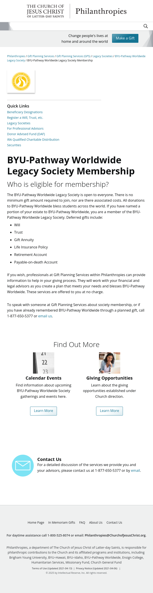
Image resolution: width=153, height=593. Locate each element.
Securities (14, 145)
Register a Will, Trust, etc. (25, 117)
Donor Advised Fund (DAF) (26, 134)
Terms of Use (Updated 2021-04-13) (52, 568)
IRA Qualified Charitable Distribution (33, 139)
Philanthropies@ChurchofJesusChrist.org (115, 535)
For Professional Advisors (25, 128)
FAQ (82, 522)
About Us (96, 522)
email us (45, 316)
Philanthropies (76, 11)
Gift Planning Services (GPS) (73, 56)
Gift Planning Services (41, 56)
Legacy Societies (103, 56)
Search (146, 26)
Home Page (36, 522)
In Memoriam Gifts (61, 522)
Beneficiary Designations (25, 112)
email (135, 470)
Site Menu (4, 26)
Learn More (43, 410)
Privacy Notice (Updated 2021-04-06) (96, 568)
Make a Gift (125, 38)
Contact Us (114, 522)
